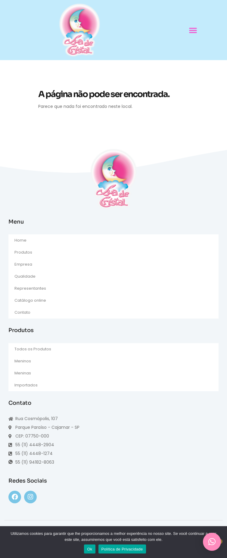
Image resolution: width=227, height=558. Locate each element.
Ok (89, 549)
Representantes (30, 288)
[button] (193, 30)
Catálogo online (30, 300)
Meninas (22, 373)
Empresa (23, 264)
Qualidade (25, 276)
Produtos (23, 252)
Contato (22, 312)
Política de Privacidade (122, 549)
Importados (26, 385)
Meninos (22, 361)
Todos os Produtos (32, 349)
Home (20, 240)
